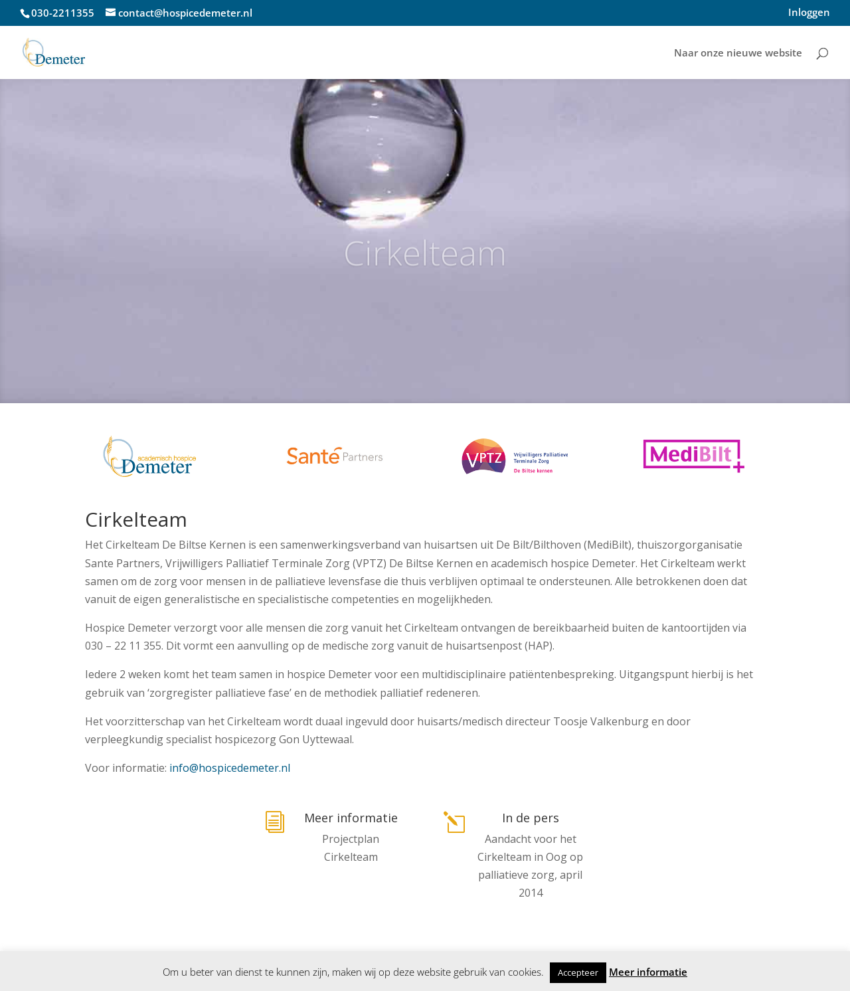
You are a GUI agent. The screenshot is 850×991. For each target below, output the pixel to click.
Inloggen (809, 13)
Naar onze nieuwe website (738, 53)
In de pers (530, 818)
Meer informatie (351, 818)
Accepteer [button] (578, 972)
